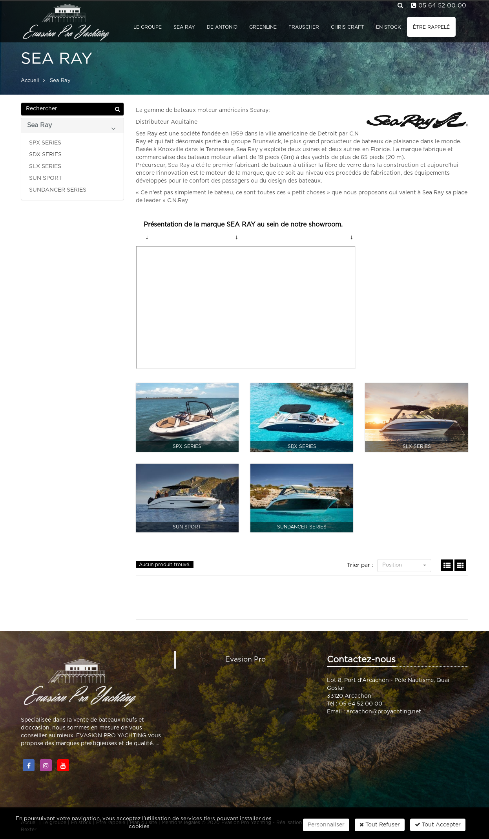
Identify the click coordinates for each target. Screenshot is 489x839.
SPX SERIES (45, 143)
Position (404, 565)
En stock (388, 27)
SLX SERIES (45, 166)
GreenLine (263, 27)
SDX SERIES (45, 154)
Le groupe (147, 27)
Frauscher (303, 27)
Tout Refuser (379, 825)
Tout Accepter (438, 825)
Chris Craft (347, 27)
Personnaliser (326, 825)
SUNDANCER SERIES (57, 190)
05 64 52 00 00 (442, 6)
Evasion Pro (245, 659)
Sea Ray (184, 27)
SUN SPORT (45, 178)
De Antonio (222, 27)
